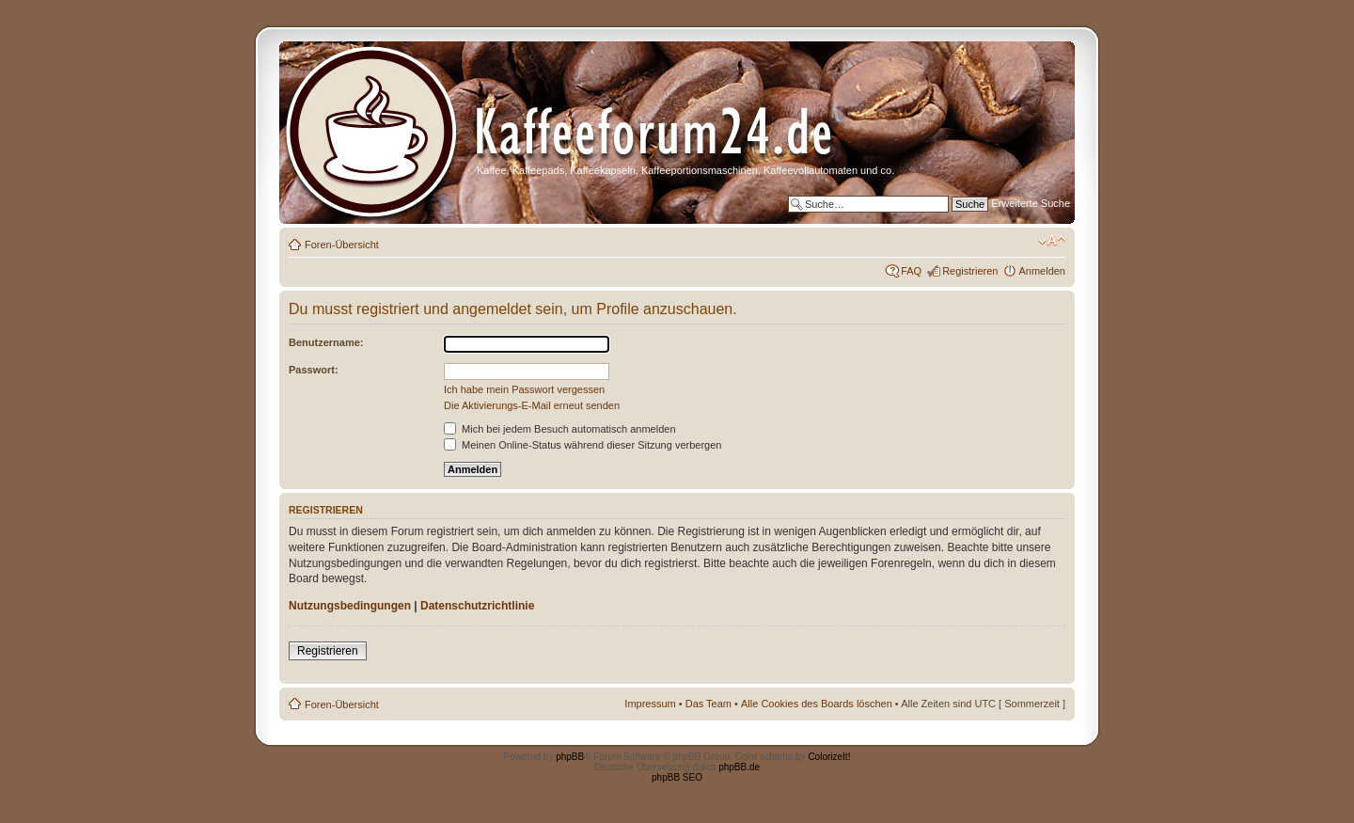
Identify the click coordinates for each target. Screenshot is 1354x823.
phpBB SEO (677, 777)
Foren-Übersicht (342, 244)
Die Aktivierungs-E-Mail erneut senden (532, 405)
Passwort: (313, 369)
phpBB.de (739, 767)
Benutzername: (326, 342)
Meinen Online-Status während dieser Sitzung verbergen (582, 445)
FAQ (911, 271)
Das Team (708, 703)
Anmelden (1041, 271)
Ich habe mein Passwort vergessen (524, 389)
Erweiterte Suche (1030, 203)
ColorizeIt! (829, 757)
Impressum (649, 703)
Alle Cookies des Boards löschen (816, 703)
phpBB (570, 757)
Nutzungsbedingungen (350, 605)
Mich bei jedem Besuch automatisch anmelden (560, 429)
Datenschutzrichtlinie (477, 605)
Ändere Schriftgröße (1051, 240)
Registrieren (970, 271)
